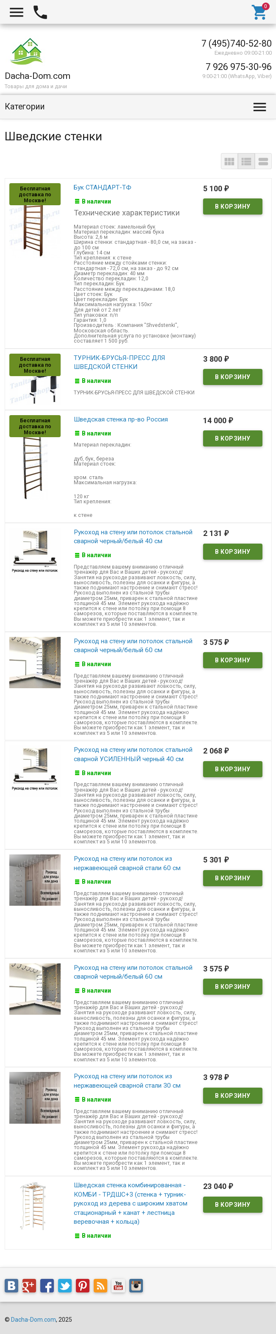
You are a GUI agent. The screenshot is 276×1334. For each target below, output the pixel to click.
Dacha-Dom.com (33, 1317)
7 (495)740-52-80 (236, 43)
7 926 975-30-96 (239, 66)
